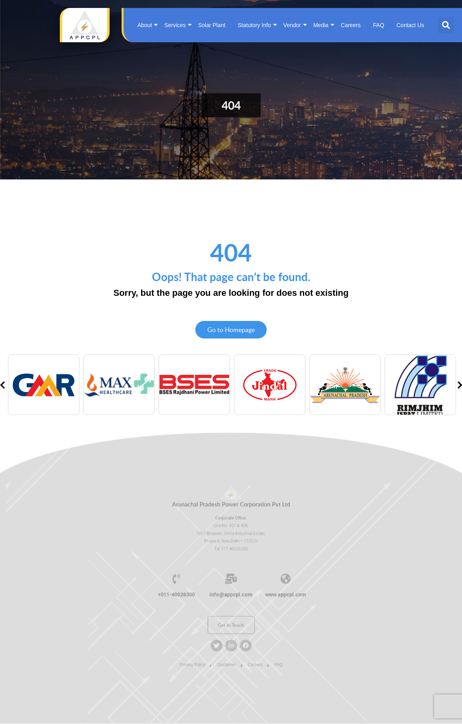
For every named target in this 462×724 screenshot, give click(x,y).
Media (320, 25)
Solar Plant (211, 25)
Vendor (292, 25)
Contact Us (410, 25)
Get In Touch (231, 619)
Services (175, 25)
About (145, 25)
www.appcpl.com (277, 593)
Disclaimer (227, 653)
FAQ (378, 25)
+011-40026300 (185, 593)
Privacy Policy (198, 653)
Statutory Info (254, 25)
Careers (351, 25)
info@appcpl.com (231, 593)
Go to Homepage (231, 330)
